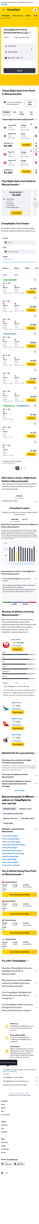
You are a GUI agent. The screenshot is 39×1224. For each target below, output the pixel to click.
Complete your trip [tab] (25, 809)
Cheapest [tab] (6, 112)
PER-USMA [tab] (15, 519)
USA (26, 1093)
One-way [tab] (31, 113)
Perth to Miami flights (9, 859)
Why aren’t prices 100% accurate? (20, 1085)
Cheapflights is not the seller (20, 1077)
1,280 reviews (16, 709)
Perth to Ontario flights (9, 847)
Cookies (4, 4)
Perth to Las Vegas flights (10, 856)
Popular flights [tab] (8, 823)
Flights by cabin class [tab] (10, 818)
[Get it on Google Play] (6, 1164)
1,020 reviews (16, 725)
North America (19, 1093)
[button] (36, 3)
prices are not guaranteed (9, 1071)
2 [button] (21, 468)
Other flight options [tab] (27, 818)
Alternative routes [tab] (9, 809)
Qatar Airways (16, 734)
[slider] (36, 262)
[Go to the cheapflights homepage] (14, 10)
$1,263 (24, 32)
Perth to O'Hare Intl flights (11, 865)
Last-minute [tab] (22, 113)
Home (10, 1093)
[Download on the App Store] (19, 1164)
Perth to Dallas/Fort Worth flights (13, 853)
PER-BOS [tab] (19, 496)
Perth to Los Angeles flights (11, 842)
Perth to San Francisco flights (11, 850)
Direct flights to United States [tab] (13, 813)
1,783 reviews (16, 646)
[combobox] (8, 37)
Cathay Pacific (16, 702)
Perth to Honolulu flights (10, 862)
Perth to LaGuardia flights (10, 839)
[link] (16, 213)
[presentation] (30, 32)
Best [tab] (14, 112)
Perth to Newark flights (10, 836)
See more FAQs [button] (20, 790)
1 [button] (17, 468)
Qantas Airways (16, 718)
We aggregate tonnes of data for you (20, 1081)
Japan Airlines (16, 639)
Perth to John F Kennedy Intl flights (13, 845)
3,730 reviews (16, 741)
